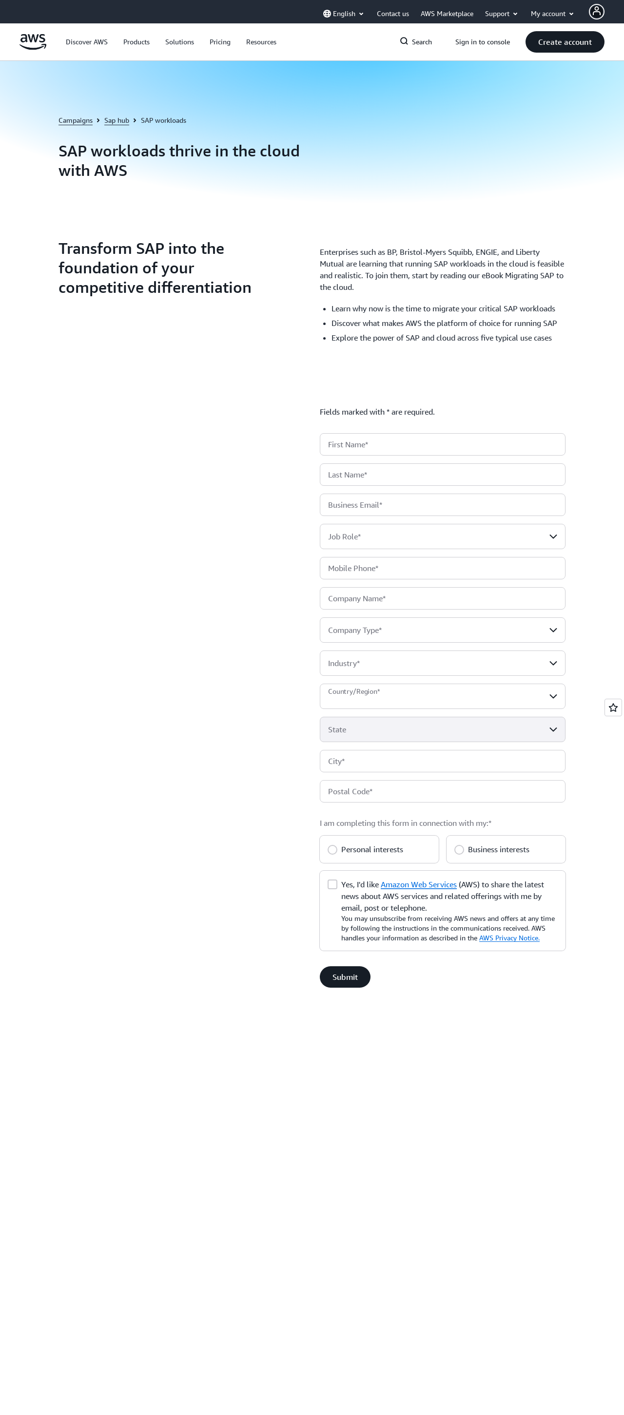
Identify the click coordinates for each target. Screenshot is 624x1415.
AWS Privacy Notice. (509, 938)
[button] (87, 42)
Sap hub (116, 120)
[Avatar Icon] (596, 11)
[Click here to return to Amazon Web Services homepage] (33, 47)
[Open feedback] (613, 707)
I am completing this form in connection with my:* (405, 823)
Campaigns (75, 120)
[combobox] (443, 536)
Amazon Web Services (419, 884)
